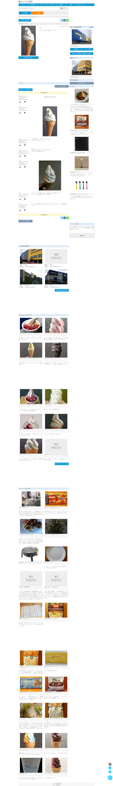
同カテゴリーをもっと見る (61, 463)
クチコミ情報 (87, 49)
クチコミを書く (62, 86)
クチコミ (42, 4)
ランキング (52, 4)
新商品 (61, 4)
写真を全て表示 (28, 57)
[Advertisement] (43, 70)
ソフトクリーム (33, 16)
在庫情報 (32, 4)
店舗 (71, 4)
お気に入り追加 (25, 20)
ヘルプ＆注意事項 (56, 783)
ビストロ (25, 16)
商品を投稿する (82, 83)
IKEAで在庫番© (56, 784)
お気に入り (80, 4)
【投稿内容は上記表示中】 (50, 96)
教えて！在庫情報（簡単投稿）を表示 (81, 53)
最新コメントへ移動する (25, 89)
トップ (23, 4)
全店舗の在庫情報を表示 (62, 290)
